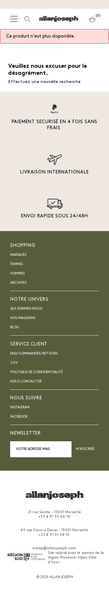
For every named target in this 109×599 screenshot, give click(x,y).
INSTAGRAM (20, 407)
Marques (18, 255)
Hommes (17, 273)
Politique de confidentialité (36, 372)
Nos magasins (22, 318)
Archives (18, 283)
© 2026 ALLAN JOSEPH (54, 577)
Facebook (19, 417)
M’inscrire (85, 449)
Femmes (16, 264)
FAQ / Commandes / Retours (34, 353)
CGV (14, 363)
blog (14, 327)
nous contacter (26, 381)
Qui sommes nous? (26, 309)
